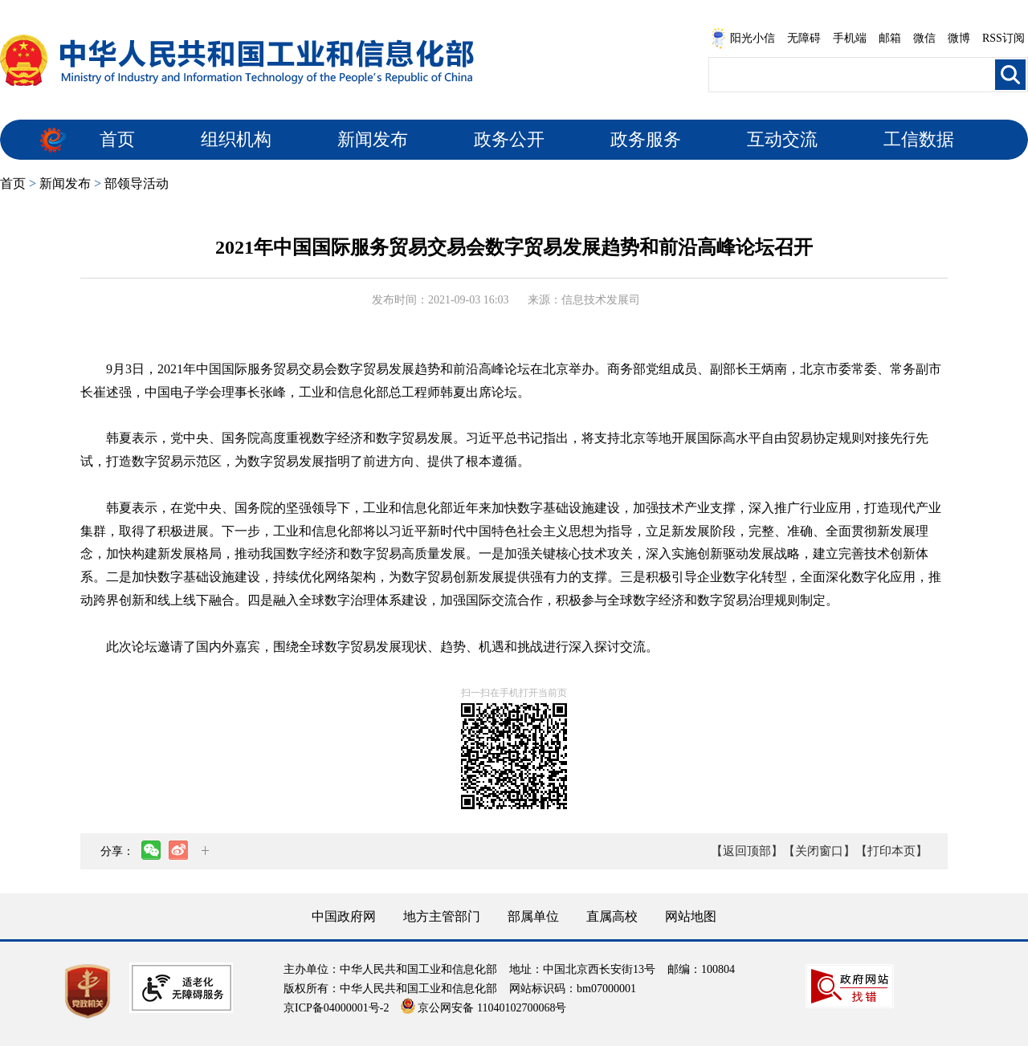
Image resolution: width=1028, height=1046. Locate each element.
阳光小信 (743, 38)
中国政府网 (344, 916)
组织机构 (236, 139)
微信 (924, 38)
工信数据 (918, 139)
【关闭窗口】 (819, 851)
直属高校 (612, 916)
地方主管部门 (441, 916)
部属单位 (533, 916)
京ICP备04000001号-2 (336, 1008)
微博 (959, 38)
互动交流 (782, 139)
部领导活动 (136, 183)
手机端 (850, 38)
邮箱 (890, 38)
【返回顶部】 (747, 851)
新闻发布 (372, 139)
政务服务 (645, 139)
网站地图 (690, 916)
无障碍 (804, 38)
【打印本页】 (891, 851)
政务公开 (509, 139)
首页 (117, 139)
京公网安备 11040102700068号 (483, 1008)
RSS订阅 (1003, 38)
